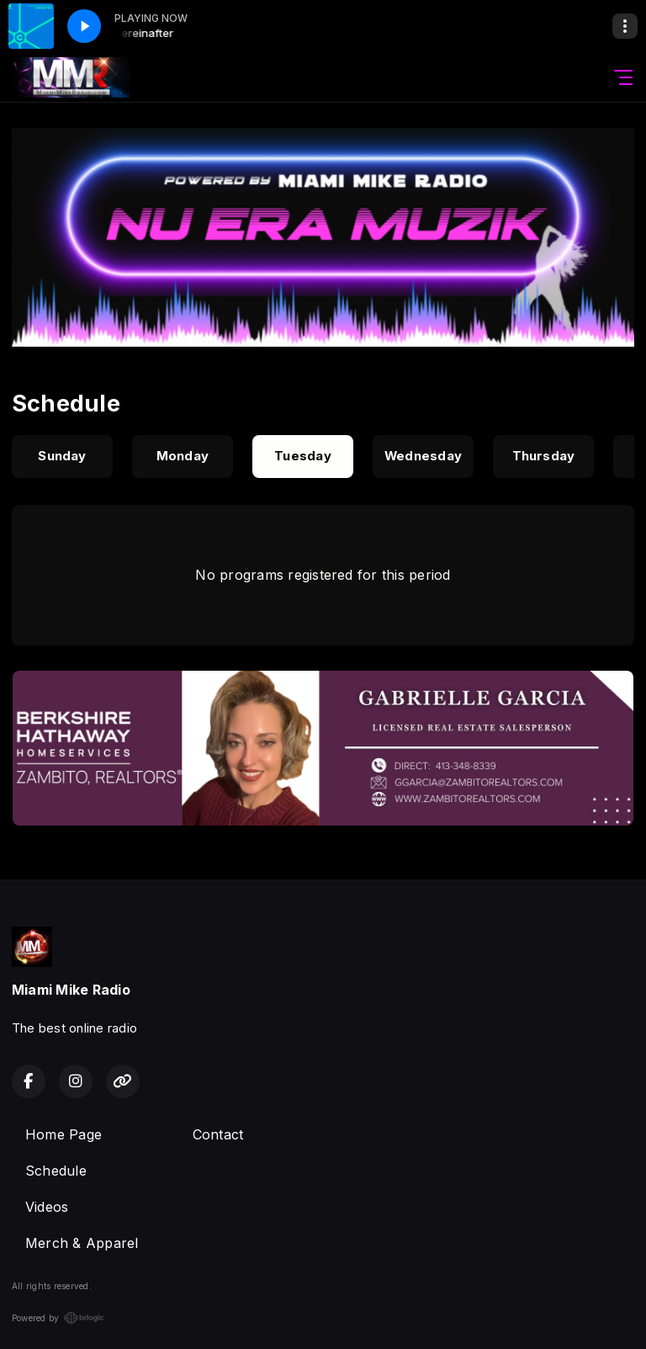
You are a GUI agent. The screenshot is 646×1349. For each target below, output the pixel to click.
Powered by (58, 1318)
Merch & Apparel (82, 1243)
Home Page (63, 1134)
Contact (218, 1134)
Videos (46, 1206)
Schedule (56, 1170)
